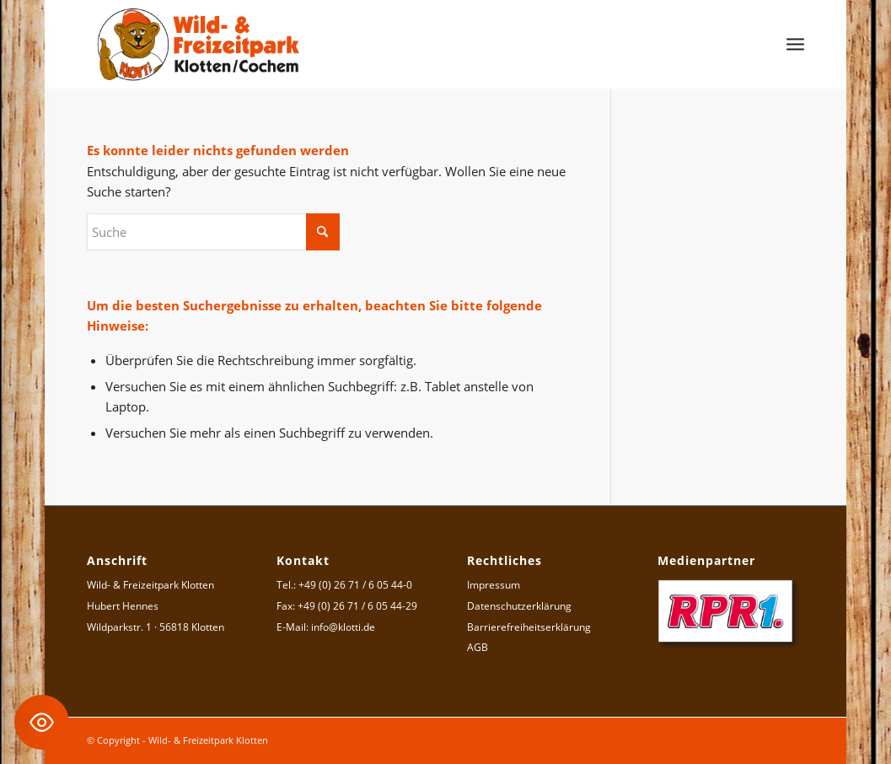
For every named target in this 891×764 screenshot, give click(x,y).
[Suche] (213, 231)
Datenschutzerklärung (519, 606)
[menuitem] (795, 44)
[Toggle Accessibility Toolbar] (42, 722)
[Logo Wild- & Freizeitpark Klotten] (199, 44)
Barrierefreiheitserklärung (529, 627)
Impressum (493, 585)
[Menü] (795, 44)
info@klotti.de (343, 627)
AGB (477, 647)
